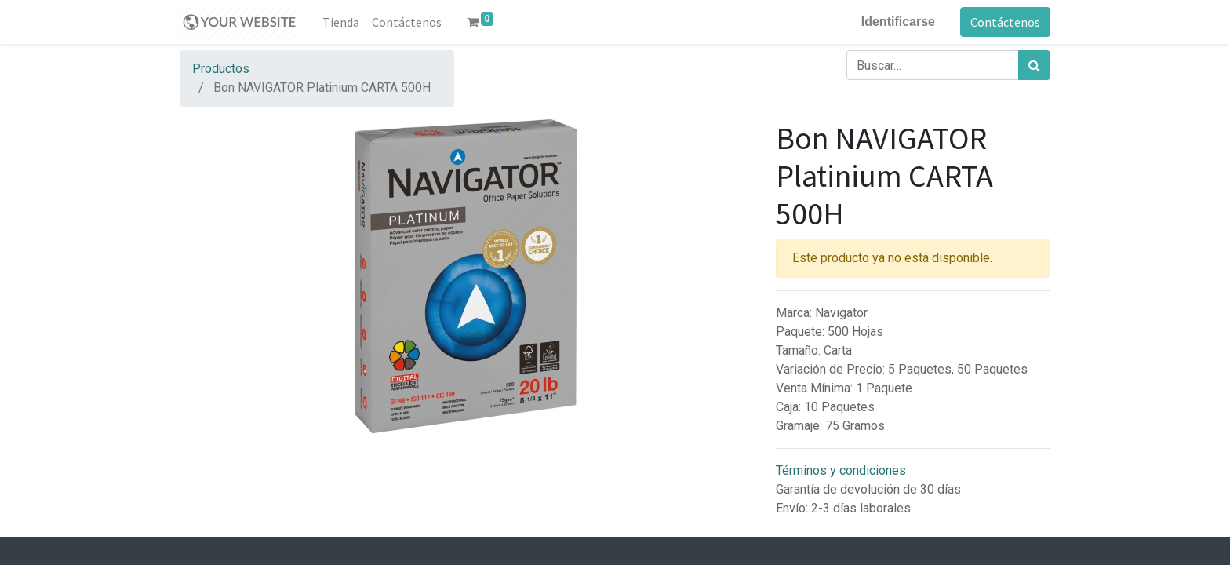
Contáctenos (1005, 22)
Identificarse (898, 21)
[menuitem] (341, 22)
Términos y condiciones (841, 470)
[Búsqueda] (1034, 65)
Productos (220, 68)
